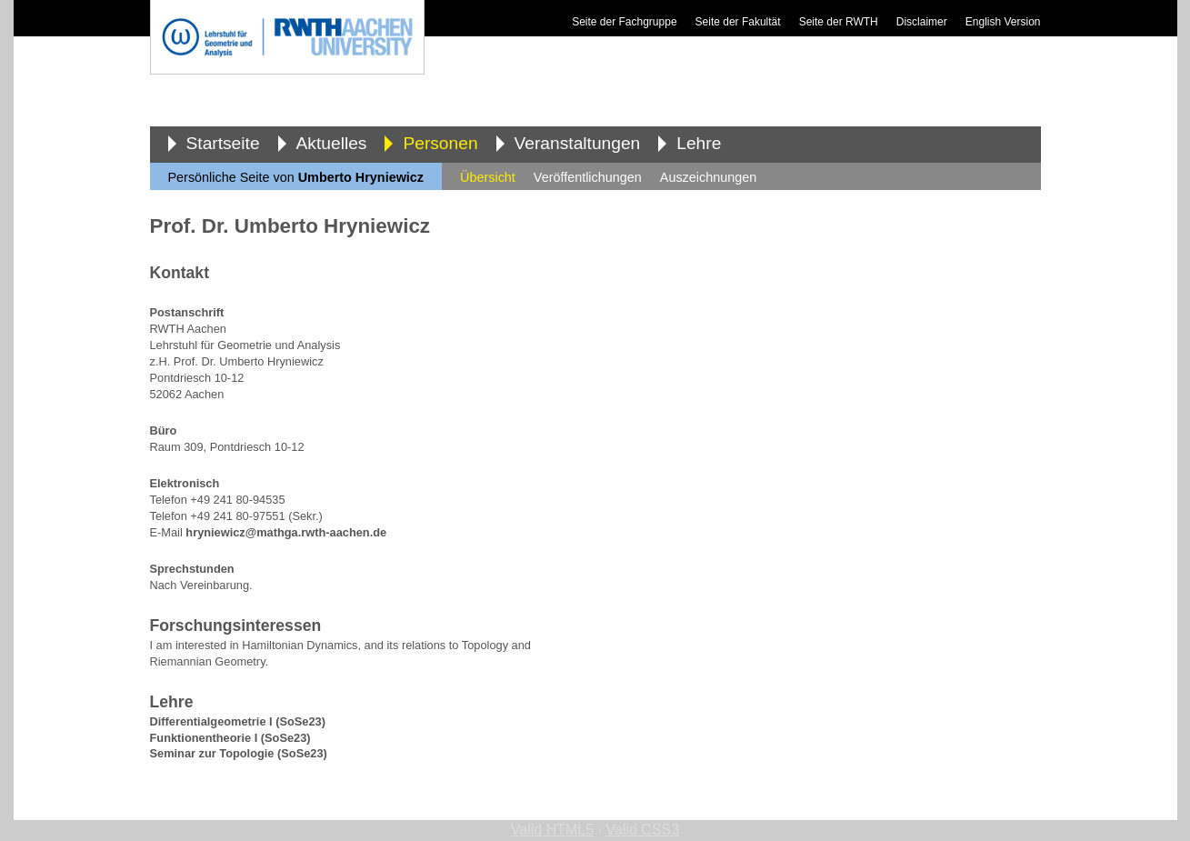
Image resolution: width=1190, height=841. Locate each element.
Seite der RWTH (838, 21)
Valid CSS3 (643, 829)
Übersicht (487, 177)
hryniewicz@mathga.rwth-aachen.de (285, 532)
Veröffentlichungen (588, 177)
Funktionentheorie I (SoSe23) (230, 738)
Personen (440, 143)
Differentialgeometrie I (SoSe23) (237, 721)
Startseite (223, 143)
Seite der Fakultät (738, 21)
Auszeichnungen (708, 177)
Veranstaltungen (578, 143)
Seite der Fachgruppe (624, 21)
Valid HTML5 (552, 829)
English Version (1003, 21)
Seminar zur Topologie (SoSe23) (238, 753)
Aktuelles (331, 143)
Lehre (698, 143)
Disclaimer (921, 21)
